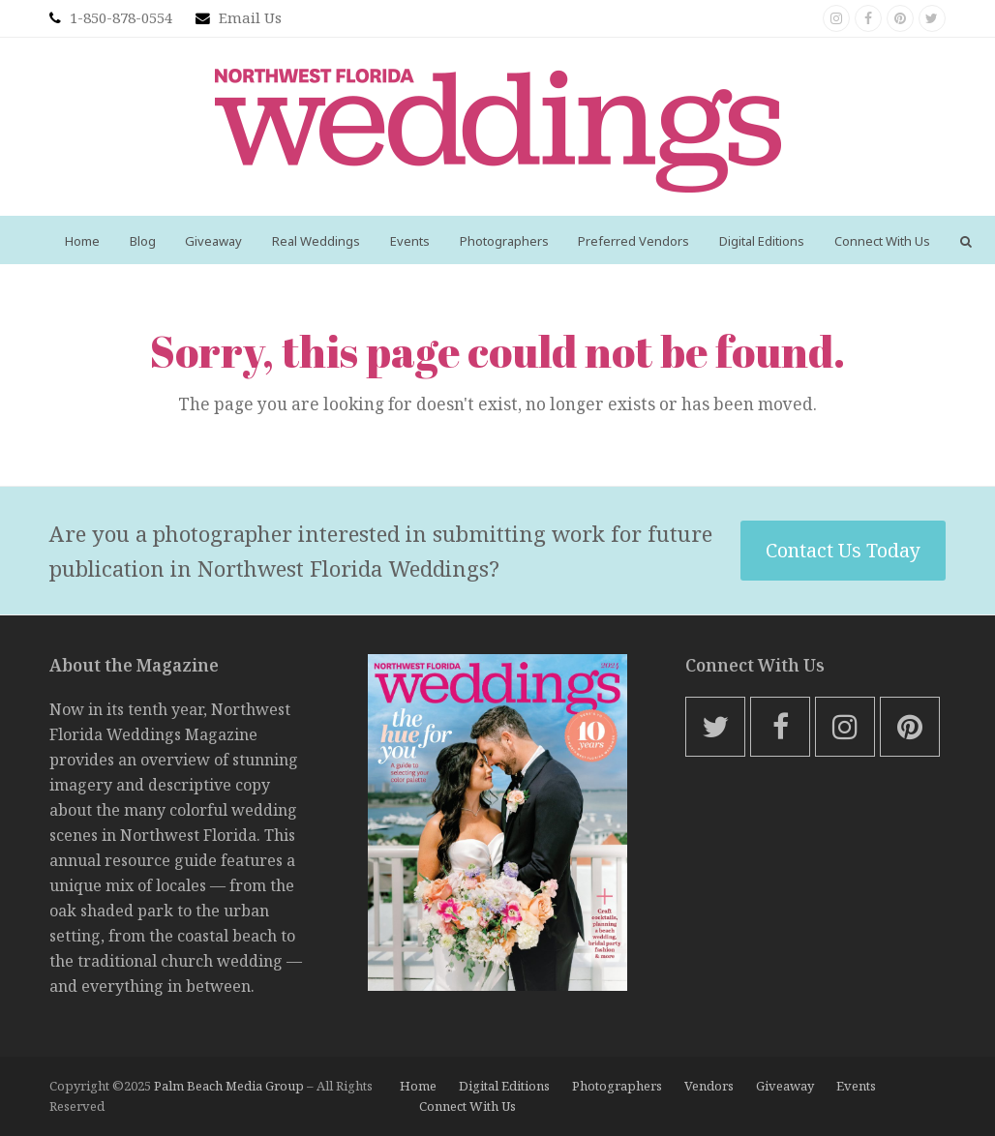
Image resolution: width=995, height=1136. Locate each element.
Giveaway (785, 1085)
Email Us (250, 17)
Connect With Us (467, 1106)
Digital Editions (504, 1085)
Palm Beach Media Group (229, 1085)
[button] (965, 240)
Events (856, 1085)
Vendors (709, 1085)
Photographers (617, 1085)
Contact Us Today (843, 550)
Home (418, 1085)
